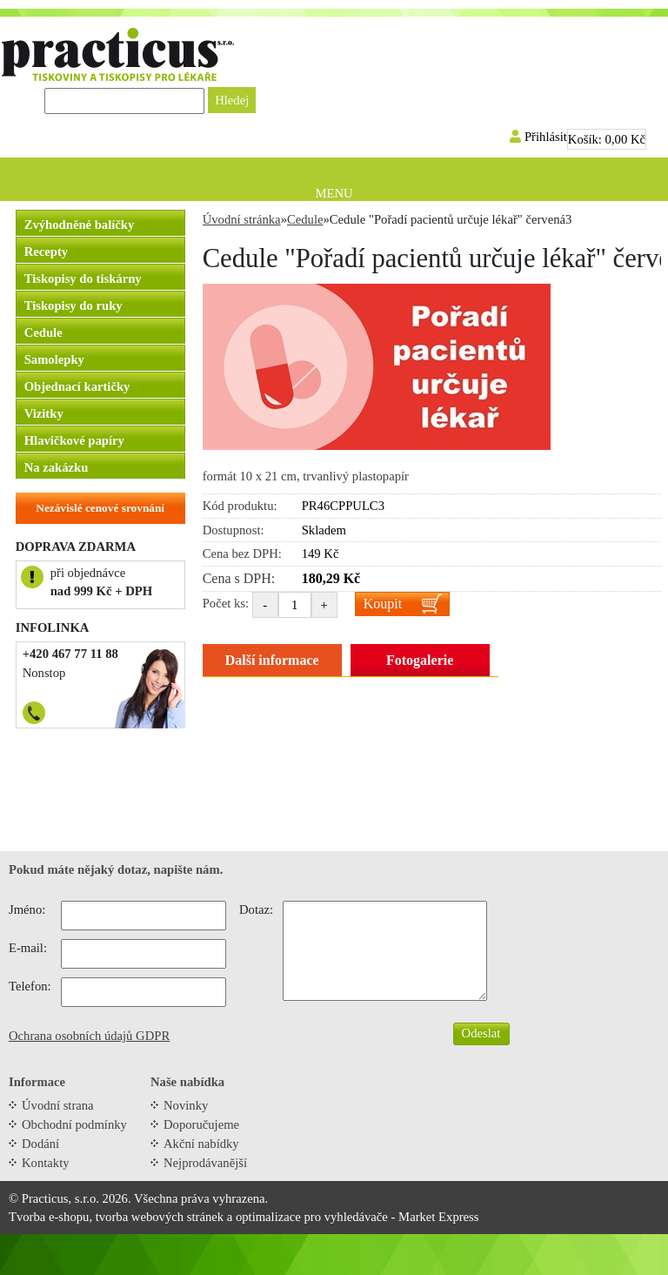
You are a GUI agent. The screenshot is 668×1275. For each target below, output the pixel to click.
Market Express (438, 1217)
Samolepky (54, 359)
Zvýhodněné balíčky (79, 225)
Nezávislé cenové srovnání (100, 507)
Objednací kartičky (77, 386)
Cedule (43, 332)
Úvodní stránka (242, 219)
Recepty (46, 251)
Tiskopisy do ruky (73, 305)
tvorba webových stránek (160, 1217)
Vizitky (43, 413)
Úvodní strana (58, 1105)
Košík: (606, 139)
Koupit (383, 603)
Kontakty (46, 1163)
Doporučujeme (201, 1124)
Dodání (40, 1144)
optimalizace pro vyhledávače (312, 1217)
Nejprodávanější (205, 1163)
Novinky (186, 1105)
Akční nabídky (201, 1144)
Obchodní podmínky (74, 1124)
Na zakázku (56, 467)
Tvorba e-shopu (49, 1217)
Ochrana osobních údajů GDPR (89, 1036)
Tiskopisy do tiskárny (83, 278)
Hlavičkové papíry (74, 440)
